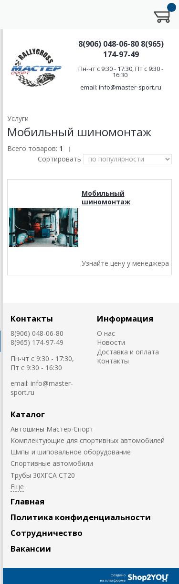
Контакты (32, 318)
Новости (111, 342)
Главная (27, 501)
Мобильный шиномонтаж (106, 197)
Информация (125, 318)
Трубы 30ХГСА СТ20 (43, 475)
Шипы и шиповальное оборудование (71, 451)
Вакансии (31, 548)
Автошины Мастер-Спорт (52, 428)
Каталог (28, 414)
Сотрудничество (47, 532)
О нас (106, 333)
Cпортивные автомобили (52, 463)
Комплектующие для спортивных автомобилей (88, 440)
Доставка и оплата (128, 351)
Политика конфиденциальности (81, 517)
